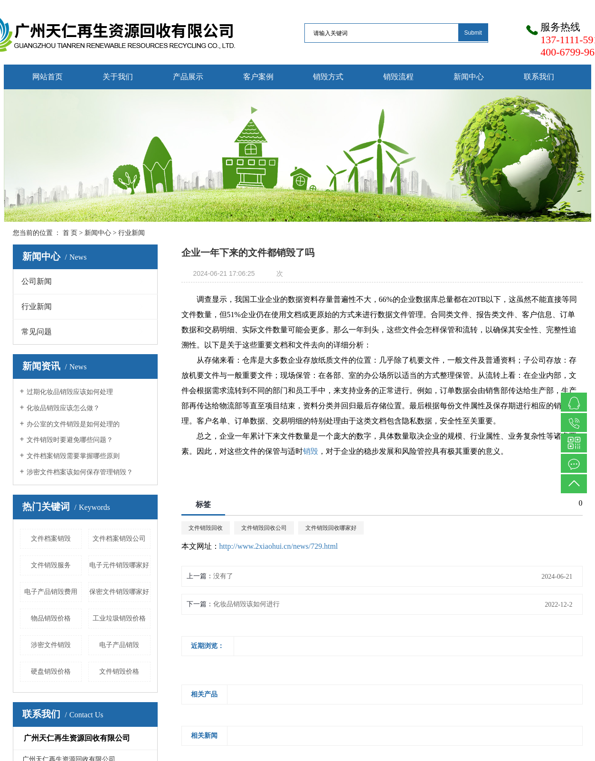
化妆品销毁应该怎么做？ (63, 408)
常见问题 (36, 332)
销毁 (310, 451)
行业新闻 (131, 232)
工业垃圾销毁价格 (119, 618)
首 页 (70, 232)
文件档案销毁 (51, 538)
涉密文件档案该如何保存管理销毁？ (80, 472)
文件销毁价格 (119, 671)
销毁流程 (398, 77)
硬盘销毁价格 (51, 671)
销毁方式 (328, 77)
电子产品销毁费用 (50, 591)
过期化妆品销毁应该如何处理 (70, 391)
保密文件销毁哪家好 (119, 591)
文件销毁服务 (51, 565)
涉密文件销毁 (51, 644)
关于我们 (118, 77)
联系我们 (539, 77)
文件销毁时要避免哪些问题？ (70, 439)
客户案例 (258, 77)
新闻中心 (468, 77)
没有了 (223, 576)
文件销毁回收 (206, 528)
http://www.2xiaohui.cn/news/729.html (278, 546)
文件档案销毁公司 (119, 538)
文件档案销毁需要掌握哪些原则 (73, 456)
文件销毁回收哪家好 (331, 528)
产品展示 (188, 77)
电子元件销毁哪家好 (119, 565)
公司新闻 (36, 281)
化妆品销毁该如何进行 (246, 604)
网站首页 (47, 77)
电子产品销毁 (119, 644)
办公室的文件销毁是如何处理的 (73, 424)
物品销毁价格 (51, 618)
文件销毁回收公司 (264, 528)
